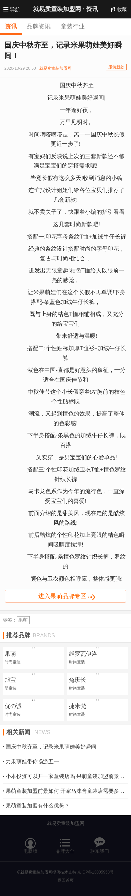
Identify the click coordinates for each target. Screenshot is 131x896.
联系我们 (99, 842)
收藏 (118, 9)
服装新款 (116, 67)
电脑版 (30, 842)
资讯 (11, 26)
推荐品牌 (30, 635)
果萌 (23, 620)
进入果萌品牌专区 (71, 596)
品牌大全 (65, 842)
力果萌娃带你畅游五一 (32, 761)
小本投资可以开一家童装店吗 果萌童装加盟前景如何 (65, 776)
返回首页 (66, 880)
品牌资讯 (39, 26)
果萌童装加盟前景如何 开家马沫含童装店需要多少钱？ (65, 791)
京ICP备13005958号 (95, 872)
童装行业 (73, 26)
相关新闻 (28, 732)
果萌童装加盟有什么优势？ (38, 806)
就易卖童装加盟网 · (65, 9)
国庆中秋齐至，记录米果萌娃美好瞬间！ (54, 747)
